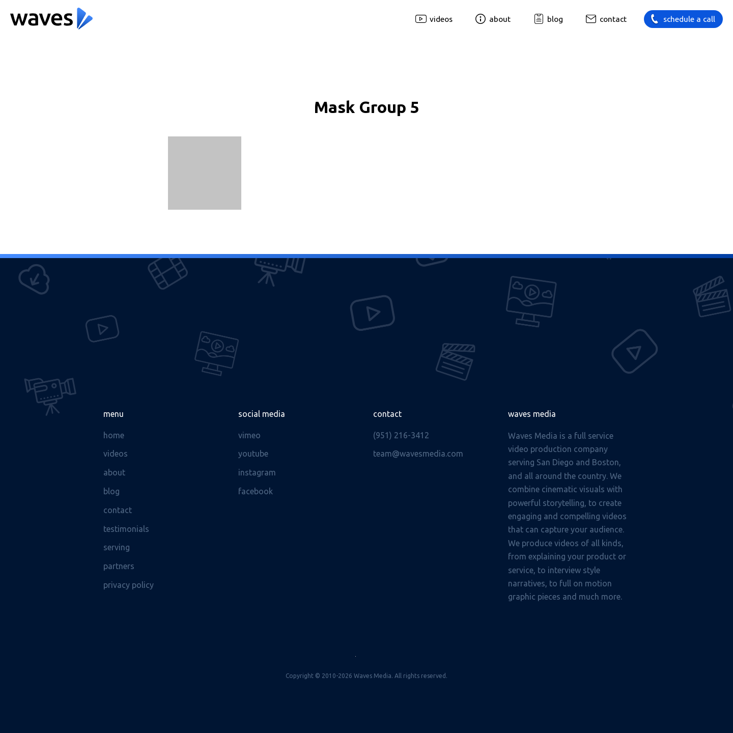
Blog (555, 19)
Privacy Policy (128, 584)
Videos (441, 19)
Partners (118, 566)
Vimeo (249, 435)
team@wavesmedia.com (418, 453)
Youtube (253, 453)
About (500, 19)
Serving (116, 547)
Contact (613, 19)
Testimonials (126, 528)
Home (113, 435)
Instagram (257, 472)
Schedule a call (689, 19)
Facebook (255, 491)
